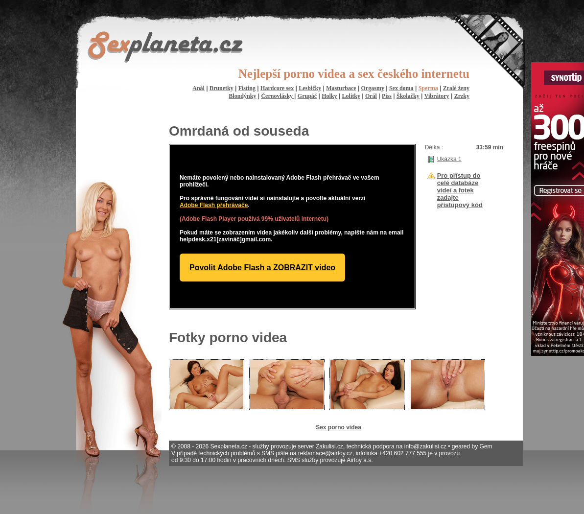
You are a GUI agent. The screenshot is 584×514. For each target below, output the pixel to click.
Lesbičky (310, 88)
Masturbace (341, 88)
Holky (329, 96)
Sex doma (401, 88)
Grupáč (307, 96)
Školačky (408, 96)
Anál (198, 88)
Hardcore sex (277, 88)
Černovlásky (277, 96)
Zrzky (461, 96)
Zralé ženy (456, 88)
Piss (387, 96)
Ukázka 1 (449, 159)
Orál (371, 96)
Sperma (428, 88)
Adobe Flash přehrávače (214, 205)
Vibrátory (436, 96)
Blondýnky (242, 96)
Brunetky (222, 88)
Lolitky (351, 96)
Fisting (247, 88)
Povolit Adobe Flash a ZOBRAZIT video (262, 267)
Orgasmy (372, 88)
